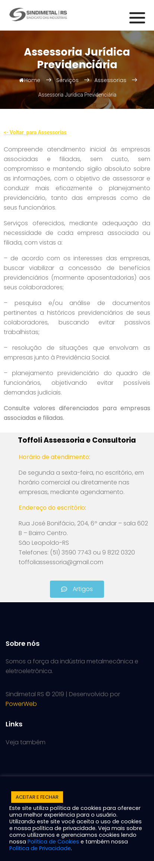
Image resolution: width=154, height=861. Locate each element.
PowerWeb (21, 704)
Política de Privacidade (40, 848)
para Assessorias (46, 132)
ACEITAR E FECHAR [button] (37, 797)
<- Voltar (14, 132)
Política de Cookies (53, 841)
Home (29, 80)
